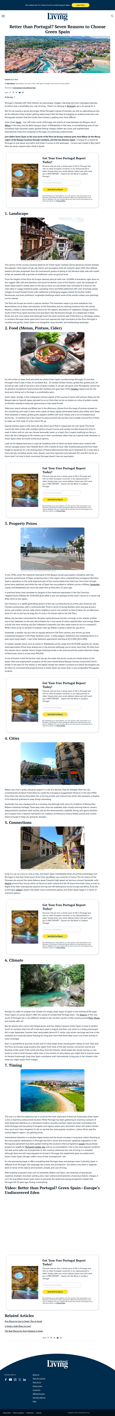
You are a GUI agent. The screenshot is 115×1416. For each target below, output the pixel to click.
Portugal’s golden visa (35, 1147)
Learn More (80, 5)
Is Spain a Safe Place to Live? (18, 1326)
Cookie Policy (30, 1412)
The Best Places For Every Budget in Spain (24, 1331)
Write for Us (37, 1382)
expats (82, 1143)
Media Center (37, 1386)
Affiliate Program (39, 1394)
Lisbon (19, 889)
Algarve (83, 1014)
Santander (95, 584)
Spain (18, 122)
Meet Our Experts (39, 1378)
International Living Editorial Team (24, 88)
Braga (97, 1018)
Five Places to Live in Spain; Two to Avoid (23, 1321)
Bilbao (8, 125)
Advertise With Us (39, 1398)
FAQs (34, 1401)
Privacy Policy (60, 201)
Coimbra (74, 389)
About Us (36, 1375)
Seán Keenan (11, 83)
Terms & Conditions (18, 1412)
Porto (90, 1018)
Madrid (8, 883)
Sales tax (38, 1412)
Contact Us (36, 1390)
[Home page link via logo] (57, 16)
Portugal (71, 106)
